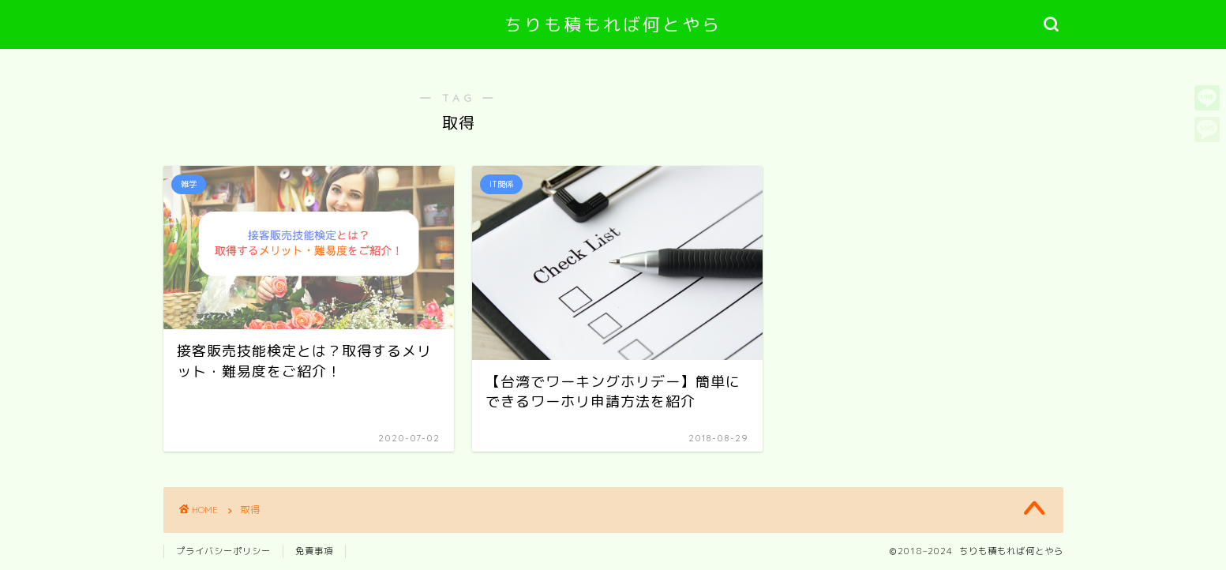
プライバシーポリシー (223, 551)
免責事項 (314, 551)
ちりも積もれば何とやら (613, 24)
